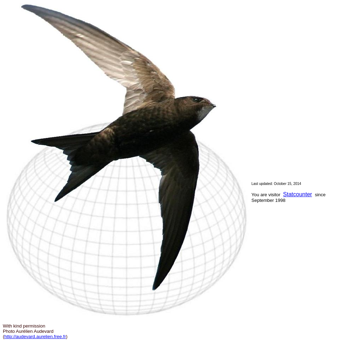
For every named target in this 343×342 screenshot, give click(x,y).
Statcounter (297, 194)
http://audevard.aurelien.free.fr (35, 336)
